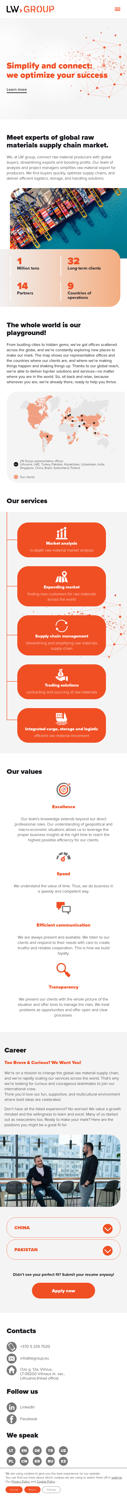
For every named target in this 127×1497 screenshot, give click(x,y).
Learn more (17, 89)
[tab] (63, 1227)
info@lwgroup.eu (34, 1358)
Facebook (28, 1419)
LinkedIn (27, 1407)
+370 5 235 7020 (35, 1346)
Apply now (63, 1290)
